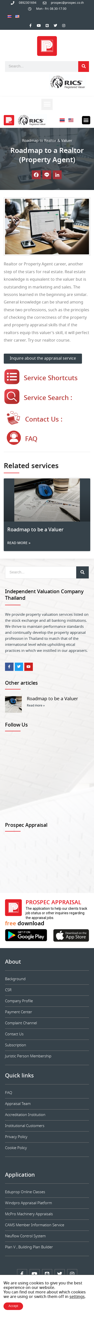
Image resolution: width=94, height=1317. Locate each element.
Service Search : (48, 398)
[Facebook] (36, 174)
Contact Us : (43, 420)
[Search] (83, 66)
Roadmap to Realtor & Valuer (47, 141)
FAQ (31, 439)
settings (77, 1297)
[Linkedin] (57, 174)
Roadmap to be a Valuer (35, 530)
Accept (13, 1306)
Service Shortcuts (51, 378)
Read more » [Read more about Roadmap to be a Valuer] (19, 543)
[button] (47, 104)
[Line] (46, 174)
